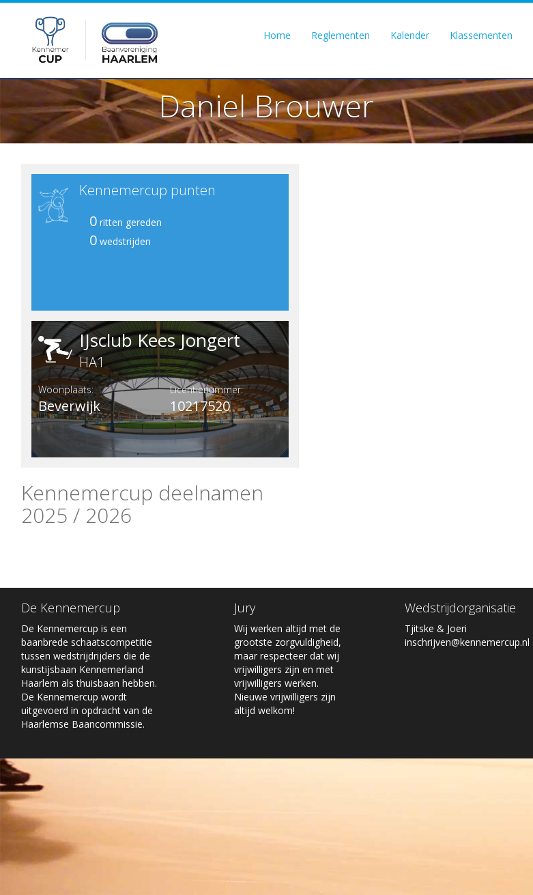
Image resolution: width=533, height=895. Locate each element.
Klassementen (481, 35)
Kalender (409, 35)
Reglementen (340, 35)
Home (277, 35)
